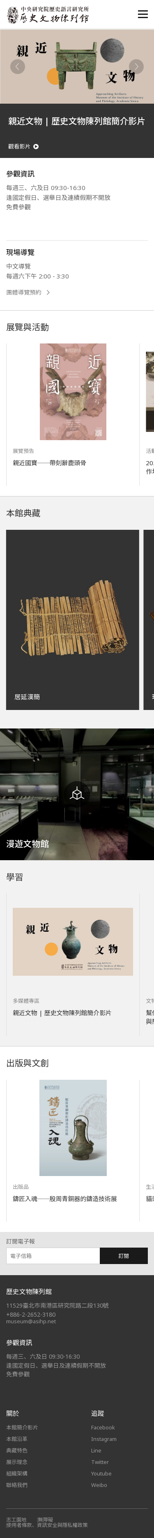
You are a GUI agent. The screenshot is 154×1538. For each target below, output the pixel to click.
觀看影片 (23, 147)
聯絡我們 (17, 1485)
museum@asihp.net (31, 1321)
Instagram (104, 1439)
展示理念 (17, 1462)
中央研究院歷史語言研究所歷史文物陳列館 (47, 15)
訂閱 (123, 1256)
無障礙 (45, 1519)
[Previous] (17, 66)
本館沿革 (17, 1439)
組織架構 (17, 1473)
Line (96, 1450)
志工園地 (16, 1519)
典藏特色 (17, 1450)
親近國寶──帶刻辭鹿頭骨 (49, 463)
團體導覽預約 (28, 292)
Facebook (103, 1427)
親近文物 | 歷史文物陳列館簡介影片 (62, 1013)
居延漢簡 (27, 696)
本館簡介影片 (22, 1427)
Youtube (101, 1473)
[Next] (136, 66)
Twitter (100, 1462)
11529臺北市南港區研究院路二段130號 (57, 1305)
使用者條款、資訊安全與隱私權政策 (47, 1525)
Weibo (99, 1485)
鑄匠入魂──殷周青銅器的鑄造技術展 (65, 1199)
